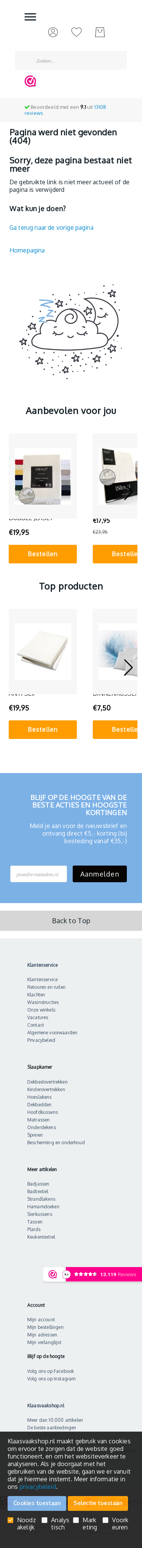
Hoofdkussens (42, 1112)
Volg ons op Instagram (51, 1379)
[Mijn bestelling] (100, 32)
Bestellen (43, 554)
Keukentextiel (41, 1237)
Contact (35, 1025)
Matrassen (38, 1120)
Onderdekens (41, 1127)
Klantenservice (42, 979)
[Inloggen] (53, 32)
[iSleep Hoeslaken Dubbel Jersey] (43, 476)
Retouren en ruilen (46, 987)
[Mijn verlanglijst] (76, 32)
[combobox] (71, 60)
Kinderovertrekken (46, 1089)
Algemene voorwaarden (52, 1032)
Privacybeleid (41, 1040)
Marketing (90, 1524)
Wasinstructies (43, 1002)
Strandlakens (41, 1199)
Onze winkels (41, 1010)
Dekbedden (39, 1104)
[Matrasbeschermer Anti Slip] (43, 651)
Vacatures (37, 1017)
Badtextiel (37, 1191)
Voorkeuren (120, 1524)
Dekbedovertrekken (47, 1082)
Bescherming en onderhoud (56, 1142)
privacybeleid (38, 1486)
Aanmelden (99, 874)
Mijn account (41, 1319)
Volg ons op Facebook (50, 1371)
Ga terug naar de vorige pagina (51, 227)
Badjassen (38, 1184)
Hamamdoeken (43, 1206)
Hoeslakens (39, 1097)
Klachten (36, 994)
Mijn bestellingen (45, 1327)
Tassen (34, 1222)
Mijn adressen (42, 1335)
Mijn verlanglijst (44, 1342)
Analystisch (60, 1524)
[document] (71, 1463)
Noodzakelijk (26, 1524)
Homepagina (27, 250)
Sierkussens (39, 1214)
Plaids (34, 1229)
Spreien (35, 1135)
